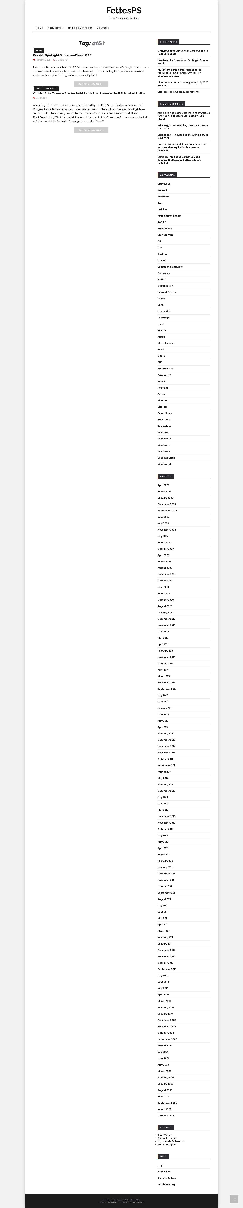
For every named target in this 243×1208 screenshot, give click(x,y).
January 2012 (165, 867)
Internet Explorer (167, 292)
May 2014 (163, 778)
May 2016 (163, 720)
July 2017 (163, 695)
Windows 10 (164, 438)
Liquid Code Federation (171, 1141)
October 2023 (166, 548)
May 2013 (163, 810)
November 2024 (167, 529)
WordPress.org (166, 1184)
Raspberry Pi (165, 375)
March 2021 (164, 593)
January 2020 (165, 612)
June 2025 (163, 517)
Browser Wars (165, 234)
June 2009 (164, 1058)
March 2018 (164, 676)
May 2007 (163, 1096)
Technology (51, 89)
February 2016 (166, 733)
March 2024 (164, 542)
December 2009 (167, 1020)
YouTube (103, 28)
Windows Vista (166, 457)
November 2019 (166, 625)
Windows (163, 432)
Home (39, 28)
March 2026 (164, 491)
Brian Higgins (165, 125)
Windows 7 (164, 451)
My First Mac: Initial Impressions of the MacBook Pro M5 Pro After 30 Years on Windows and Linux (179, 73)
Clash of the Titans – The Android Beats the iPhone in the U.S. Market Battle (89, 93)
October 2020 (166, 599)
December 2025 (167, 504)
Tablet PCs (164, 419)
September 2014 (167, 765)
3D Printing (164, 183)
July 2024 (163, 536)
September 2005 (167, 1103)
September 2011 (167, 892)
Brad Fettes (164, 144)
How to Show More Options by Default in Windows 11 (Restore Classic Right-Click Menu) (184, 116)
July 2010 (163, 975)
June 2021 (163, 587)
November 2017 (166, 682)
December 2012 (166, 816)
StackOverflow (80, 28)
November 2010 (166, 956)
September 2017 (167, 689)
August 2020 (165, 606)
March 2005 (164, 1109)
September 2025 (167, 510)
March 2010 (164, 1001)
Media (161, 336)
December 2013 (166, 790)
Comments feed (167, 1178)
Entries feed (164, 1171)
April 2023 (163, 555)
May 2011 (163, 918)
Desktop (163, 254)
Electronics (164, 273)
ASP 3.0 (162, 222)
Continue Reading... (91, 84)
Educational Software (170, 266)
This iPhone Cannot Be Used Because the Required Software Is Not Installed (182, 147)
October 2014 (165, 759)
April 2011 (163, 924)
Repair (161, 381)
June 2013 (163, 803)
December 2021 (166, 574)
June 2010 (163, 982)
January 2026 (165, 497)
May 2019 (163, 638)
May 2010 (163, 988)
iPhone (39, 50)
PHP (160, 362)
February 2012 (166, 861)
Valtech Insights (167, 1144)
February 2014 (166, 784)
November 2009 (167, 1026)
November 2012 (166, 822)
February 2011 (165, 937)
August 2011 (164, 899)
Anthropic (163, 196)
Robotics (163, 387)
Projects (56, 28)
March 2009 (164, 1071)
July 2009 (163, 1052)
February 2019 (166, 650)
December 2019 (166, 618)
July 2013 (163, 797)
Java (160, 305)
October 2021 (165, 580)
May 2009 (163, 1064)
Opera (161, 355)
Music (161, 349)
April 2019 (163, 644)
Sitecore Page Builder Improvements (178, 91)
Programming (166, 368)
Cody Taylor (165, 1135)
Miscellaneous (166, 343)
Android (162, 190)
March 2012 (164, 854)
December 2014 (166, 746)
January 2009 (165, 1083)
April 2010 (163, 994)
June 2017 (163, 701)
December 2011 (166, 873)
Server (161, 394)
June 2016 (163, 714)
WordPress (138, 1202)
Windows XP (165, 464)
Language (163, 317)
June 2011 (163, 911)
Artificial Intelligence (170, 215)
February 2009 (166, 1077)
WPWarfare (114, 1202)
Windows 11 (164, 445)
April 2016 (163, 727)
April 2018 (163, 669)
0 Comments (62, 60)
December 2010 (166, 950)
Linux (38, 89)
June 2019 (163, 631)
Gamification (165, 285)
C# (160, 241)
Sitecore (163, 400)
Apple (161, 203)
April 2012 (163, 848)
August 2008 (165, 1090)
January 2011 (165, 943)
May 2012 (163, 841)
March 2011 (164, 931)
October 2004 (166, 1115)
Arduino (162, 209)
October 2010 (165, 962)
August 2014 (165, 771)
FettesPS (123, 10)
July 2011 (162, 905)
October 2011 (165, 886)
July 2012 (163, 835)
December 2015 (166, 739)
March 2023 (164, 561)
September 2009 (167, 1039)
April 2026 (163, 485)
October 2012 (165, 829)
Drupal (162, 260)
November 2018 (166, 657)
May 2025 (163, 523)
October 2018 (165, 663)
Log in (161, 1165)
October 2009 (166, 1032)
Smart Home (165, 413)
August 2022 (165, 568)
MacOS (162, 330)
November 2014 (166, 752)
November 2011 (166, 880)
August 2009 (165, 1045)
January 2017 (165, 708)
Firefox (162, 279)
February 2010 (166, 1007)
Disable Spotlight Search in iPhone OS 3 (62, 55)
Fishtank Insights (167, 1138)
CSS (160, 247)
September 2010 (167, 969)
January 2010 (165, 1013)
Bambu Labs (165, 228)
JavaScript (164, 311)
